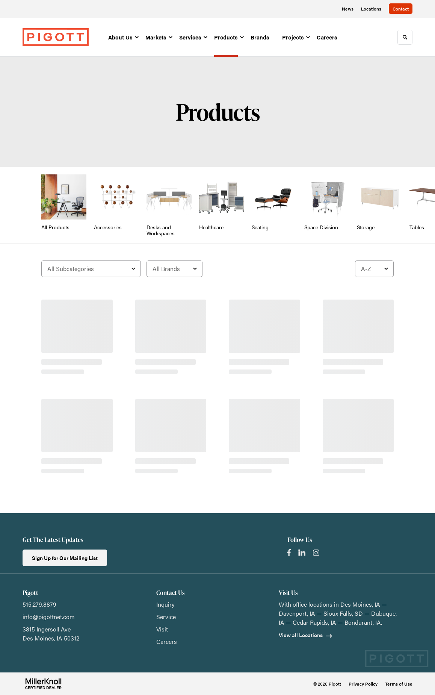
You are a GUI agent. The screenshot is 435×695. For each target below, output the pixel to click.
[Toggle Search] (404, 37)
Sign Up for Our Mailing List (65, 558)
